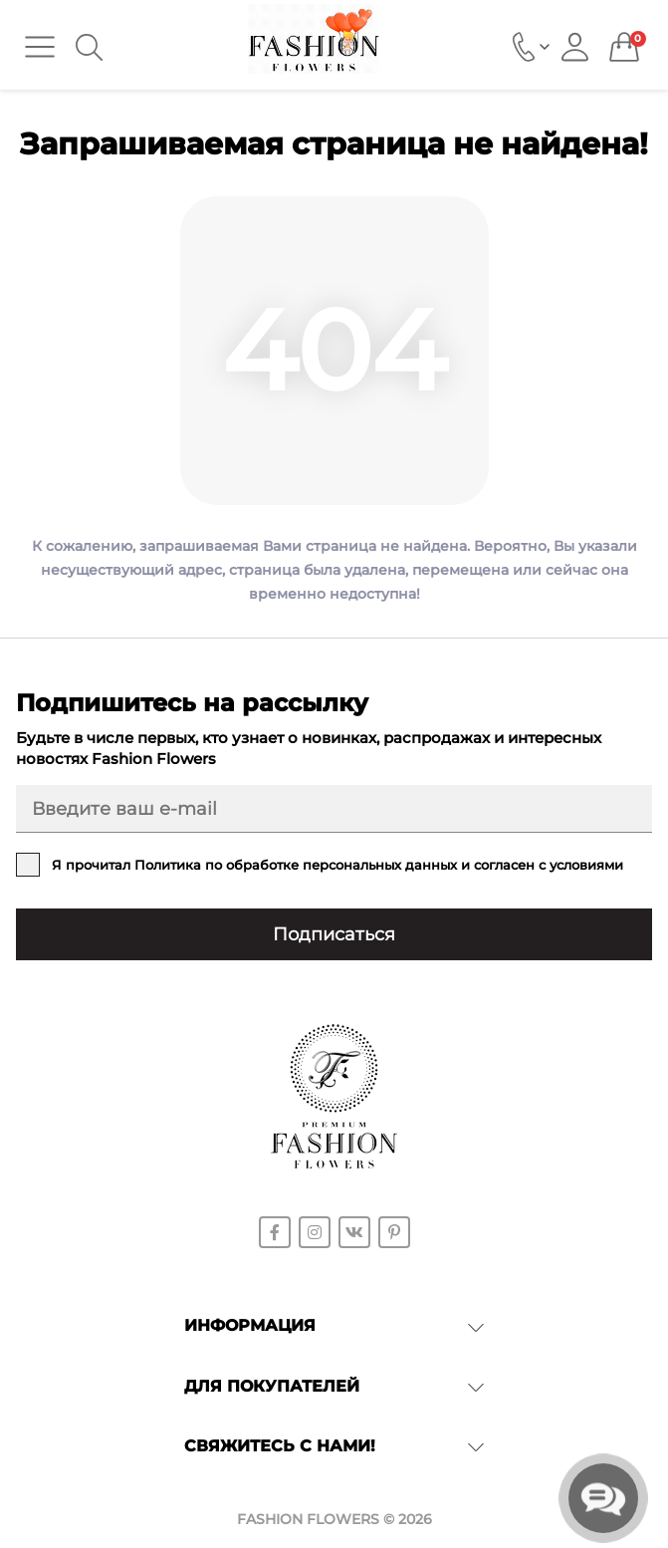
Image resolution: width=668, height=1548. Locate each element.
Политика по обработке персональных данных (295, 865)
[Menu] (40, 47)
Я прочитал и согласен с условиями (337, 865)
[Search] (89, 47)
